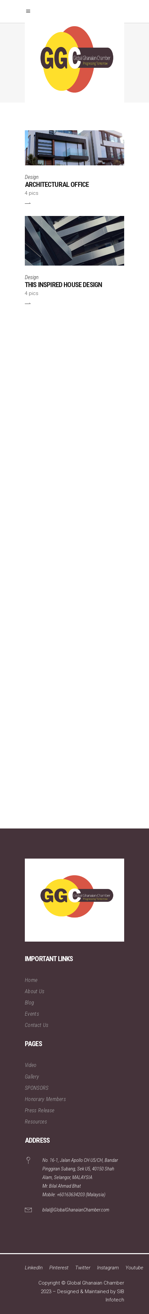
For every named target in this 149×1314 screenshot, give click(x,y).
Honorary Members (45, 1099)
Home (31, 980)
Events (32, 1014)
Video (31, 1065)
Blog (29, 1002)
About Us (35, 991)
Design (31, 177)
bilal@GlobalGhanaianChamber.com (75, 1210)
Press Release (39, 1110)
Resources (36, 1122)
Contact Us (36, 1025)
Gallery (32, 1077)
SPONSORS (37, 1088)
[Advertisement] (74, 572)
